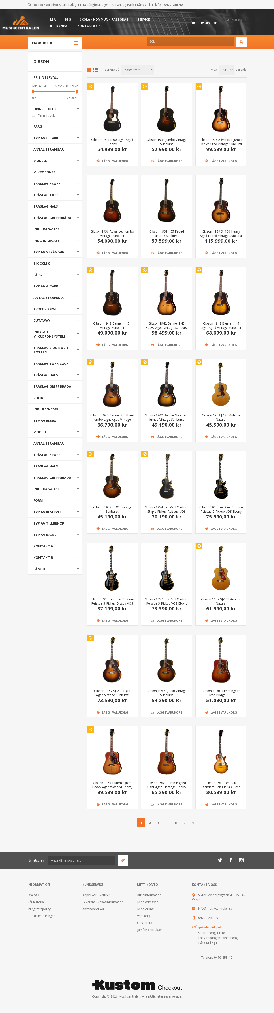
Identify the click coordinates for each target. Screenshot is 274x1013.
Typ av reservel (47, 512)
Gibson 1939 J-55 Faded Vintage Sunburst (166, 233)
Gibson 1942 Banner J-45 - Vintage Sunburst (112, 325)
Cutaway (41, 320)
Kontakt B (43, 557)
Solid (38, 397)
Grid (89, 70)
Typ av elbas (44, 420)
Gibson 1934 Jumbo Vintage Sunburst (167, 142)
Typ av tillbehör (48, 523)
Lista (95, 70)
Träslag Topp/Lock (51, 363)
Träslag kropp (46, 454)
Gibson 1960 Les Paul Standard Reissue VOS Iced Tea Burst (221, 787)
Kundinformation (149, 895)
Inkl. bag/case (46, 229)
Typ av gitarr (45, 138)
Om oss (33, 895)
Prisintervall (45, 77)
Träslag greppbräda (52, 386)
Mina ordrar (145, 909)
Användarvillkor (93, 909)
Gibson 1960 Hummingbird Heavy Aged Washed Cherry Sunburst (112, 787)
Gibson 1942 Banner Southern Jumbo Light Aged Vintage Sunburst (112, 419)
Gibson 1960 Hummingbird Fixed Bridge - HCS (221, 693)
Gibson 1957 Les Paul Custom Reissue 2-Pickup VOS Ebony (221, 509)
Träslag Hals (45, 206)
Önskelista (144, 923)
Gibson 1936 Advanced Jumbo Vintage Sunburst (112, 233)
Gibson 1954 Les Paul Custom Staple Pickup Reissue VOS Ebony (166, 511)
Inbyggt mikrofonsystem (49, 333)
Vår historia (36, 902)
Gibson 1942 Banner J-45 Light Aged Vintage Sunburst (221, 325)
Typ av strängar (48, 252)
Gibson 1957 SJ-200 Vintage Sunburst (167, 693)
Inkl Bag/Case (46, 409)
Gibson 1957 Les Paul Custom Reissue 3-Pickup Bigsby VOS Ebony (112, 603)
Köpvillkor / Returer (96, 895)
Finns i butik (45, 109)
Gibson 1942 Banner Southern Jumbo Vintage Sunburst (166, 417)
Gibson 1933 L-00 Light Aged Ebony (112, 142)
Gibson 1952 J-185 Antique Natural (221, 417)
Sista (192, 822)
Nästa (185, 822)
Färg (37, 126)
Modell (40, 160)
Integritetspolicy (39, 909)
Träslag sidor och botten (50, 349)
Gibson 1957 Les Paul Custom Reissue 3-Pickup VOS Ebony (166, 601)
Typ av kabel (44, 534)
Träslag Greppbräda (52, 217)
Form (38, 500)
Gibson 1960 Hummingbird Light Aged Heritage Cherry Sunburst (166, 787)
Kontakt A (43, 546)
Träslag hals (45, 375)
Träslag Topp (45, 195)
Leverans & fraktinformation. (103, 902)
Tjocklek (41, 263)
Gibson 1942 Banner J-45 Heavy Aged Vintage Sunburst (166, 325)
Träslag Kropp (46, 183)
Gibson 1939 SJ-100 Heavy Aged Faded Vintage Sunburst (221, 233)
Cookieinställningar (41, 916)
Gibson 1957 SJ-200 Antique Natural (221, 601)
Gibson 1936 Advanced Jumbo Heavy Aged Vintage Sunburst (221, 142)
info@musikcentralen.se (215, 908)
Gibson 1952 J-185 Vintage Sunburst (112, 509)
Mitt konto (239, 20)
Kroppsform (44, 309)
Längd (39, 569)
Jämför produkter (149, 930)
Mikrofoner (44, 172)
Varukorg (143, 916)
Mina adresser (147, 902)
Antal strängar (48, 149)
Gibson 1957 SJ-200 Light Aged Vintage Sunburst (112, 693)
